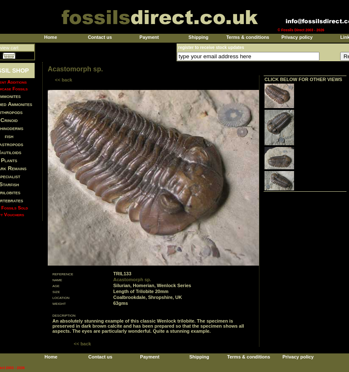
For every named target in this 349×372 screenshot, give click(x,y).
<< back (63, 79)
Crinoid (9, 120)
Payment (149, 37)
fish (9, 136)
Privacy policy (297, 37)
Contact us (100, 37)
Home (50, 37)
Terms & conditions (247, 37)
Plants (9, 160)
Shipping (198, 37)
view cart (9, 47)
